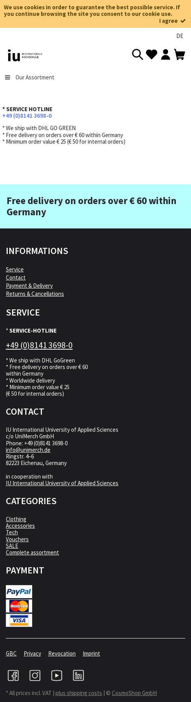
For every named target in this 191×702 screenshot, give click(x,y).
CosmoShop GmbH (134, 693)
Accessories (20, 525)
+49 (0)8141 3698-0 (27, 115)
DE (179, 35)
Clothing (16, 519)
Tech (12, 532)
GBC (11, 653)
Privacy (32, 653)
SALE (12, 545)
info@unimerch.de (28, 449)
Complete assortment (32, 552)
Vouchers (17, 539)
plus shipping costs (79, 693)
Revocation (62, 653)
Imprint (91, 653)
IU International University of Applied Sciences (62, 483)
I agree (173, 20)
